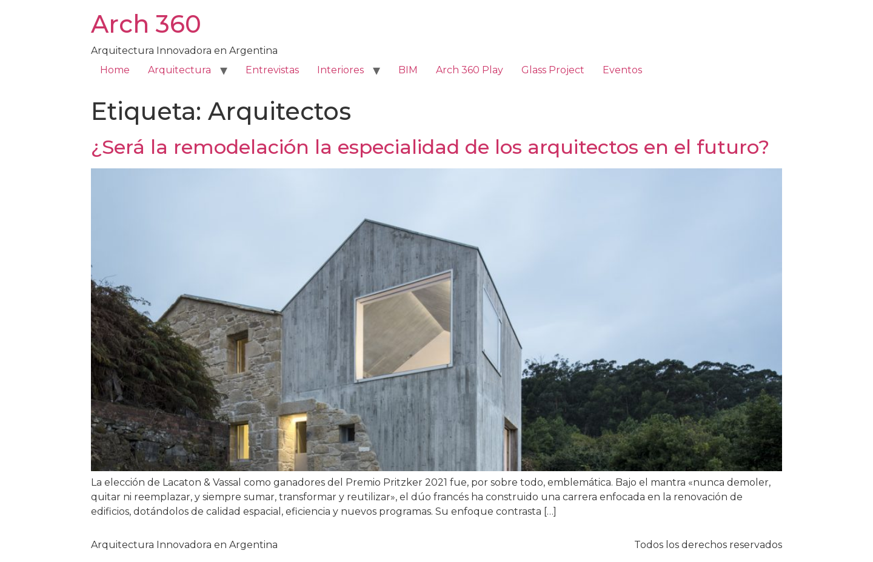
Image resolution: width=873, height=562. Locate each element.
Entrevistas (272, 70)
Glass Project (552, 70)
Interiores (340, 70)
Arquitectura (179, 70)
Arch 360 (146, 24)
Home (115, 70)
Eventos (622, 70)
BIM (408, 70)
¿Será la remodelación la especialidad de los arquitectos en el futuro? (430, 147)
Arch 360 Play (469, 70)
